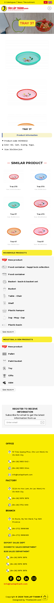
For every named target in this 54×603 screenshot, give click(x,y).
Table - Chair (11, 296)
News (20, 2)
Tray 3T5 (40, 187)
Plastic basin (11, 325)
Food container (13, 274)
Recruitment (29, 2)
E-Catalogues (10, 2)
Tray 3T (13, 214)
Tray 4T (13, 242)
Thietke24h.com (33, 600)
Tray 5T (40, 242)
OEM (7, 382)
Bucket (8, 289)
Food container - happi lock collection (25, 267)
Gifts (7, 375)
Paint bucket (11, 361)
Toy (6, 368)
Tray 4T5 (40, 214)
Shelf (7, 303)
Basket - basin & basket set (19, 281)
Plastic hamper (12, 310)
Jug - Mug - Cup (13, 317)
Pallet (7, 354)
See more (8, 332)
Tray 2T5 (13, 187)
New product (11, 260)
